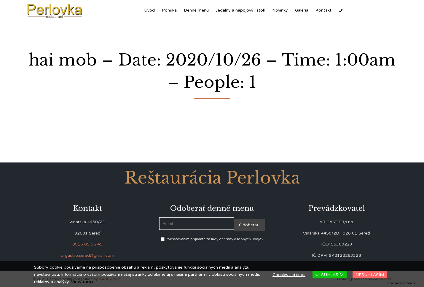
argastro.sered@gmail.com (87, 255)
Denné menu (196, 10)
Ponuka (169, 10)
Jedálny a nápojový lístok (240, 10)
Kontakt (323, 10)
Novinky (280, 10)
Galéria (301, 10)
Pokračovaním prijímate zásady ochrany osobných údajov (212, 239)
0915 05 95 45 (87, 244)
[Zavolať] (340, 10)
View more (83, 282)
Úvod (149, 10)
